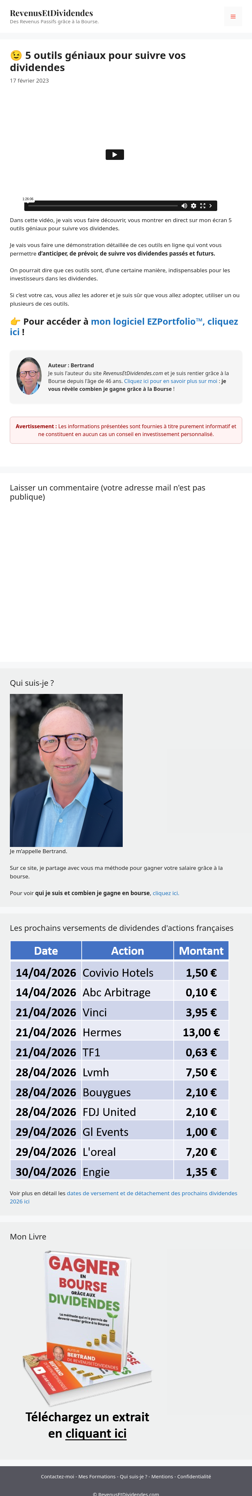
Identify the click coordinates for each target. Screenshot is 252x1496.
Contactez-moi (57, 1476)
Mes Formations (97, 1476)
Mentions (162, 1476)
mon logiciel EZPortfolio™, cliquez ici (124, 326)
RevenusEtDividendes (51, 12)
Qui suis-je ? (133, 1476)
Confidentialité (194, 1476)
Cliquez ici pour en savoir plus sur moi (171, 381)
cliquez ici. (166, 893)
